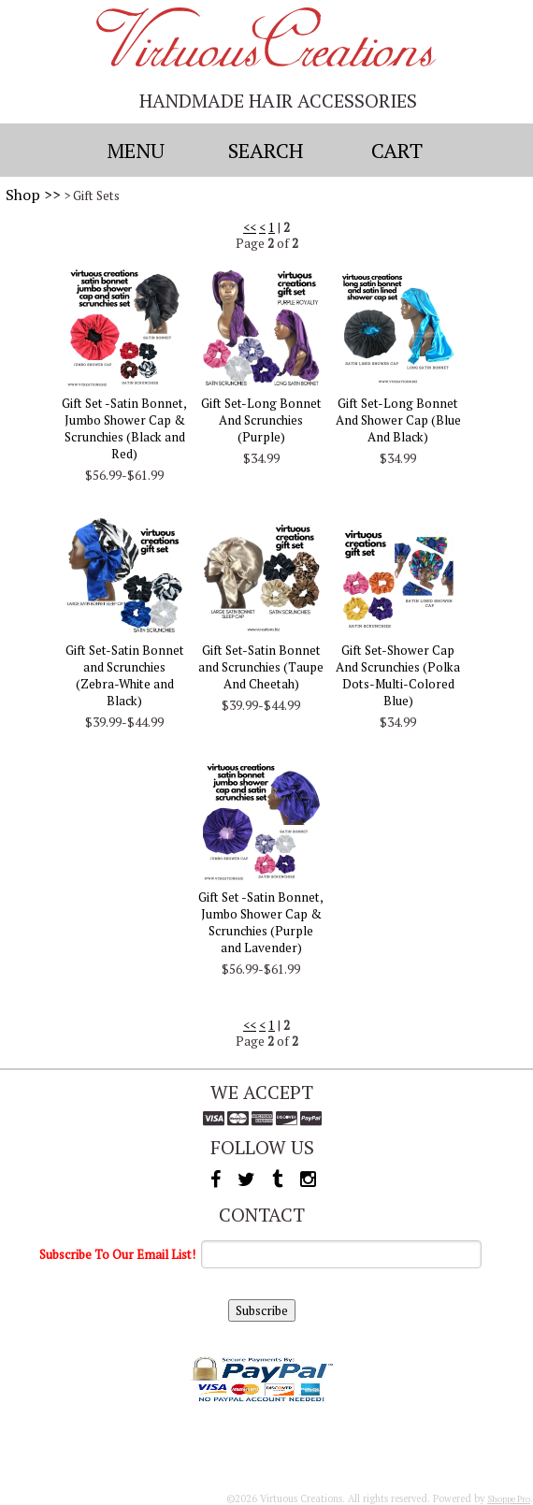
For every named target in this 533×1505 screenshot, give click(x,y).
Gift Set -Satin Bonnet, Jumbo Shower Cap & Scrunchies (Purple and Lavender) (261, 922)
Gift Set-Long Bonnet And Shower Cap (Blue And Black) (398, 420)
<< (249, 227)
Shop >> (33, 194)
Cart (397, 150)
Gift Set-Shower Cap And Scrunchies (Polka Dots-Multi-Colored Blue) (398, 675)
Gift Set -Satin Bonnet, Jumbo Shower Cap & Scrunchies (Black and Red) (124, 428)
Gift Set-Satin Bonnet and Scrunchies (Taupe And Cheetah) (261, 667)
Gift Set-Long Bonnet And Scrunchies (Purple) (261, 420)
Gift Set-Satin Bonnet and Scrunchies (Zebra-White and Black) (124, 675)
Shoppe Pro (508, 1499)
